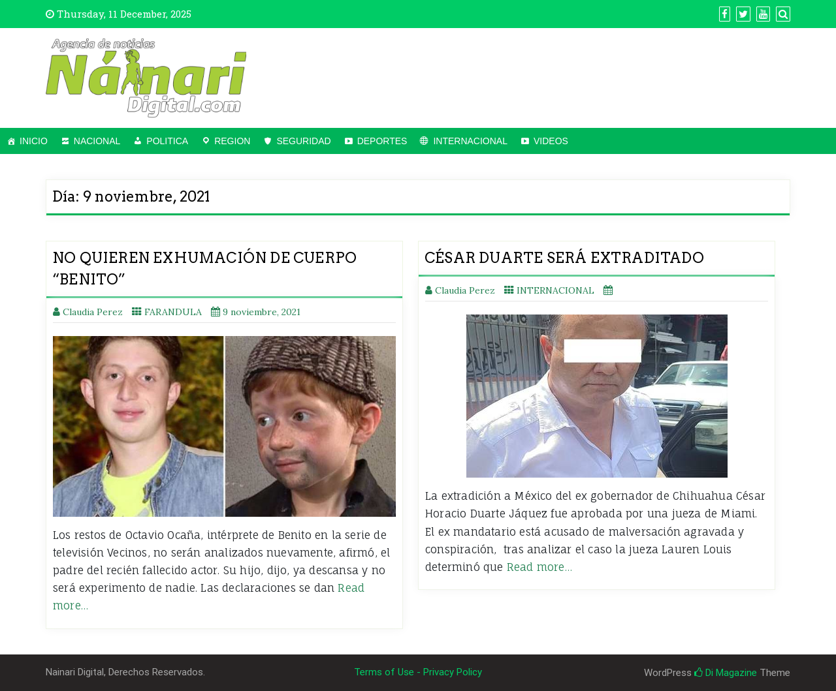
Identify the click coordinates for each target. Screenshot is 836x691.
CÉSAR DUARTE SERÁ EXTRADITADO (564, 257)
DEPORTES (382, 141)
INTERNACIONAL (470, 141)
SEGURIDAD (303, 141)
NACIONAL (97, 141)
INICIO (34, 141)
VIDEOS (551, 141)
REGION (232, 141)
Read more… (539, 567)
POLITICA (167, 141)
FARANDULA (173, 312)
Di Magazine (725, 673)
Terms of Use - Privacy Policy (418, 672)
